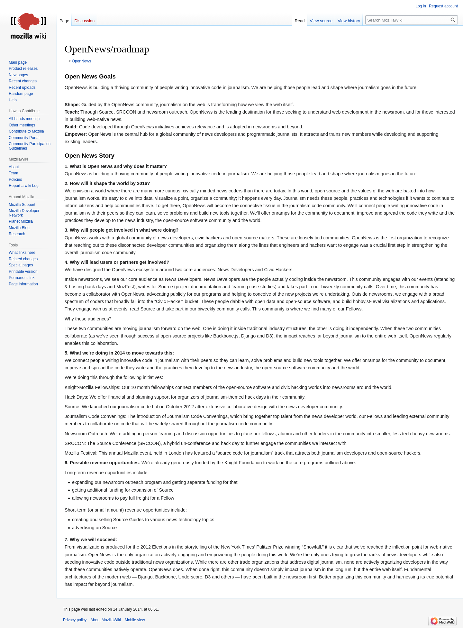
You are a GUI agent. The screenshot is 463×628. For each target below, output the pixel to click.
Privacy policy (74, 620)
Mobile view (135, 620)
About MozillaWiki (105, 620)
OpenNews (81, 61)
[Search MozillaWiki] (411, 19)
